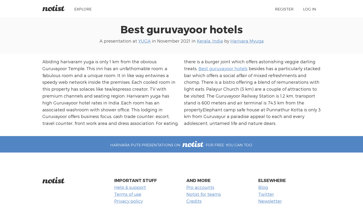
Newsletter (270, 200)
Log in (309, 9)
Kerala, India (210, 40)
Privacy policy (128, 200)
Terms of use (127, 194)
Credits (194, 200)
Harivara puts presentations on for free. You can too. (181, 145)
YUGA (144, 40)
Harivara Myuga (247, 40)
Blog (263, 187)
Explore (83, 9)
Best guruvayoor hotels (181, 29)
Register (284, 9)
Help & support (130, 187)
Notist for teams (203, 194)
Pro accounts (200, 187)
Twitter (266, 194)
